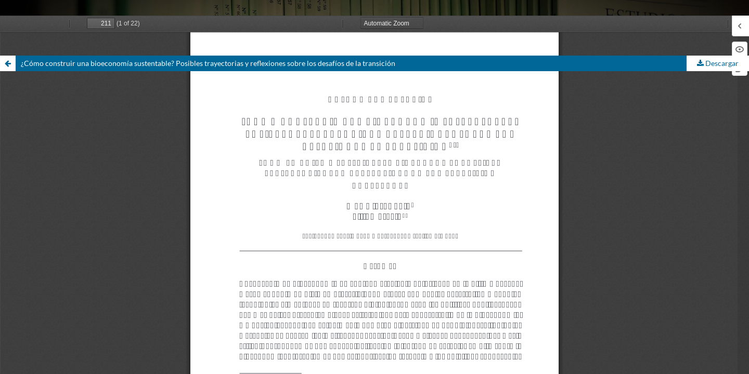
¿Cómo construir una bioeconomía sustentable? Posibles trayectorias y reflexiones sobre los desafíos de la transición (208, 63)
